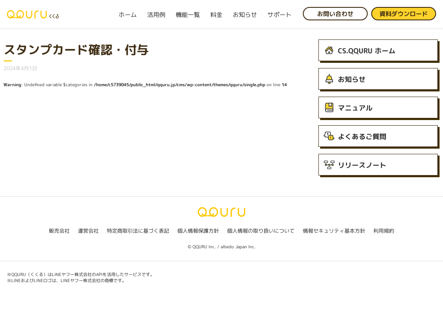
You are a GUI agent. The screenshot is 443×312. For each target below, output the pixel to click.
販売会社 (59, 230)
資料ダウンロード (403, 14)
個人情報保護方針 (198, 230)
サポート (279, 14)
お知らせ (245, 14)
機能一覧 (188, 14)
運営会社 (88, 230)
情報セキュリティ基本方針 (334, 230)
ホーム (128, 14)
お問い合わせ (335, 14)
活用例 (156, 14)
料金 (216, 14)
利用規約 (383, 230)
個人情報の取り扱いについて (261, 230)
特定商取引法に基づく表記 (138, 230)
